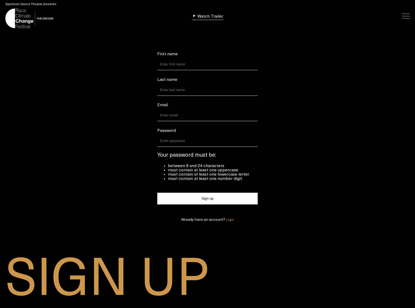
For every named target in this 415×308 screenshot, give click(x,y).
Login (230, 220)
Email (162, 105)
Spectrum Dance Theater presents (30, 4)
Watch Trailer (207, 16)
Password (166, 131)
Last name (167, 80)
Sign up (207, 198)
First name (167, 54)
